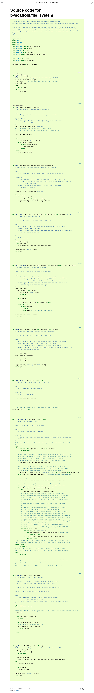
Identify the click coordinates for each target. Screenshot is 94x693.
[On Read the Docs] (81, 689)
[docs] (80, 72)
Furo (17, 690)
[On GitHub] (83, 689)
